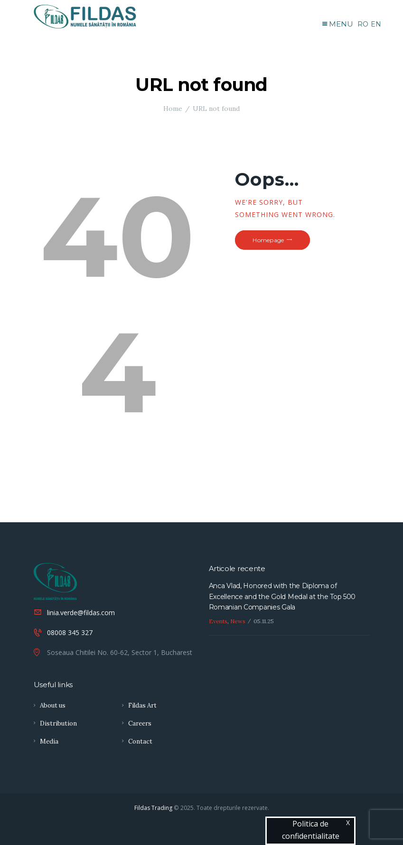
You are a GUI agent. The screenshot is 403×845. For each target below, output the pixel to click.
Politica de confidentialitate (310, 829)
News (237, 621)
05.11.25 (263, 621)
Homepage (268, 240)
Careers (139, 723)
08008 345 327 (70, 632)
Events (218, 621)
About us (53, 705)
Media (49, 741)
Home (172, 108)
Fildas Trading (153, 808)
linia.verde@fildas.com (81, 612)
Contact (140, 741)
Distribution (58, 723)
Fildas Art (142, 705)
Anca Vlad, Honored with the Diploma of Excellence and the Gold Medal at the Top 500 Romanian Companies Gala (282, 596)
